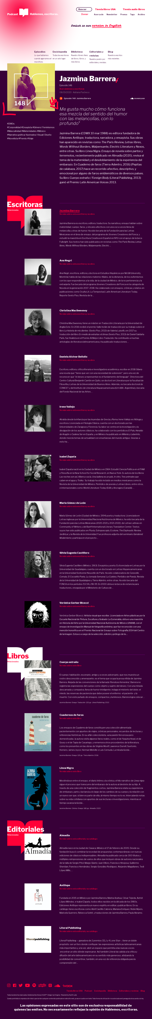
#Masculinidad (14, 131)
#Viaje (30, 138)
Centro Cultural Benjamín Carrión (76, 380)
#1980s (11, 123)
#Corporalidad (14, 127)
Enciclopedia (61, 55)
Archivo (141, 14)
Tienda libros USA (105, 9)
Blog (116, 55)
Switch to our (96, 26)
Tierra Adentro (88, 755)
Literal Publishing (98, 702)
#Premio (22, 138)
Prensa (123, 14)
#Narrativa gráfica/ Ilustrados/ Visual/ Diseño (29, 134)
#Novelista (12, 138)
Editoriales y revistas (98, 57)
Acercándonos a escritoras (72, 89)
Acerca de (99, 14)
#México (41, 131)
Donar (84, 14)
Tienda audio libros (134, 9)
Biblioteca (79, 57)
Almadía (93, 808)
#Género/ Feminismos (43, 127)
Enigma (57, 995)
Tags (132, 14)
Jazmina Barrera (65, 702)
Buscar (82, 9)
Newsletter (112, 14)
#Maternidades (29, 131)
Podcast (88, 991)
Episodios (42, 57)
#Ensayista (26, 127)
